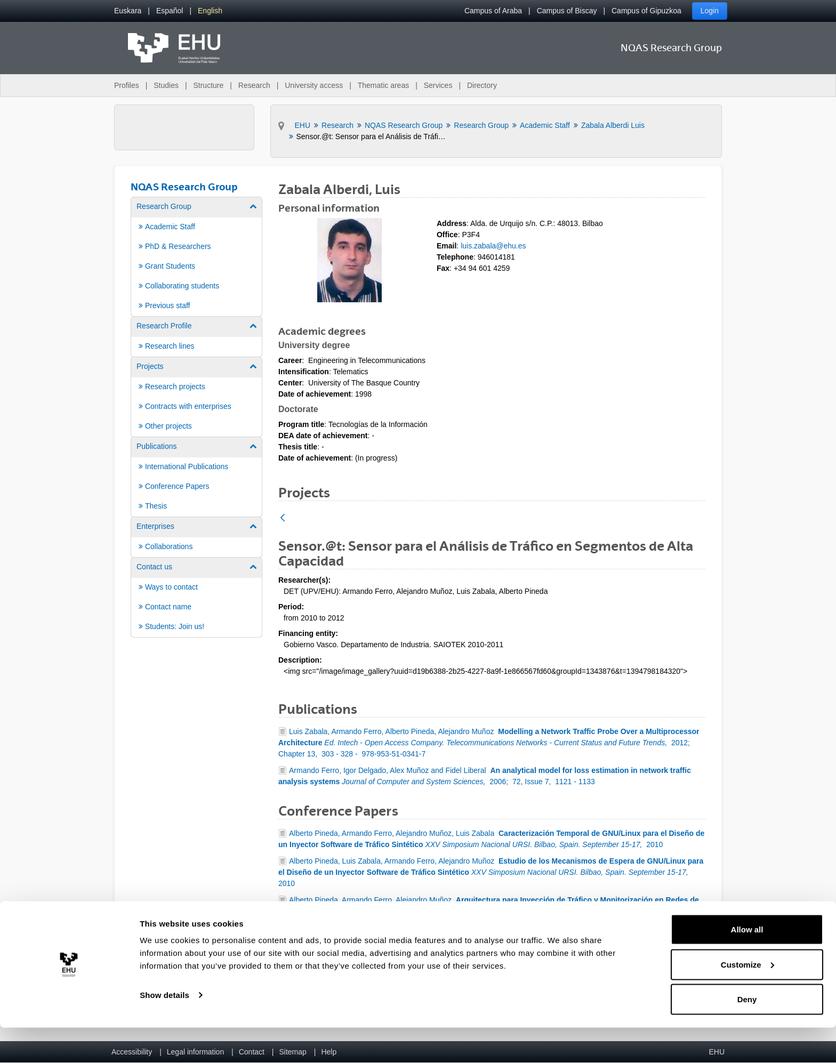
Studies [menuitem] (166, 85)
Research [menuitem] (254, 85)
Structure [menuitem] (208, 85)
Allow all (747, 964)
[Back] (282, 518)
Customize (747, 999)
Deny (747, 1034)
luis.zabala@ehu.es (493, 245)
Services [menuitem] (438, 85)
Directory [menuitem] (482, 85)
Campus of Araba (493, 10)
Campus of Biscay (567, 10)
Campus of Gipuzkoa (646, 10)
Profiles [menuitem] (126, 85)
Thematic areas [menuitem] (383, 85)
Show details (164, 1030)
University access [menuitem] (314, 85)
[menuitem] (128, 11)
